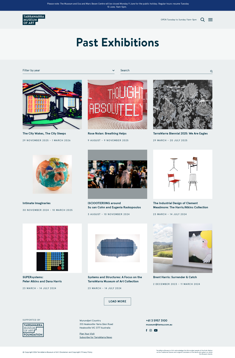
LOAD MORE (117, 301)
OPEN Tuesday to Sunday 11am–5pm (179, 20)
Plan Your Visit (87, 334)
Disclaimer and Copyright (70, 352)
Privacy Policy (86, 352)
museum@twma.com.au (159, 324)
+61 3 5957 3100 (156, 320)
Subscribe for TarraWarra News (96, 337)
